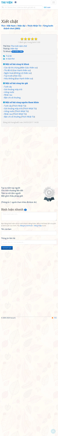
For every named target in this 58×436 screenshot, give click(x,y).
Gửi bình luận (7, 305)
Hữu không (9, 136)
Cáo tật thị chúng (12, 125)
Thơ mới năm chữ (19, 103)
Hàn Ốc (17, 133)
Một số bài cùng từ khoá (16, 122)
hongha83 (15, 180)
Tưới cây (8, 144)
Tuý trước (8, 133)
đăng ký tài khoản (26, 283)
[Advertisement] (29, 42)
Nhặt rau (8, 152)
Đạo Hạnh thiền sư (23, 136)
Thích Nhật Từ (19, 163)
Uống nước (9, 149)
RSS (54, 434)
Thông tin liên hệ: (8, 296)
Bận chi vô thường (12, 155)
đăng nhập (38, 283)
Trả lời (9, 113)
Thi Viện (6, 2)
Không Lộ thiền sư (23, 130)
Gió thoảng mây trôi (13, 147)
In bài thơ (10, 116)
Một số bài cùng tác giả (15, 141)
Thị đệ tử (8, 128)
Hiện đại (14, 106)
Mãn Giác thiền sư (29, 125)
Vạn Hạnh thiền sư (21, 128)
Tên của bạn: (6, 286)
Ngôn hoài (9, 130)
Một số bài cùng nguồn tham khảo (21, 160)
